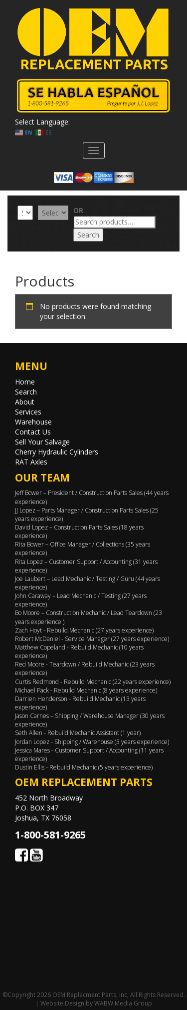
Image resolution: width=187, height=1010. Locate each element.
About (24, 401)
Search (88, 235)
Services (28, 411)
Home (25, 381)
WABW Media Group (123, 1003)
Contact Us (33, 431)
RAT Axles (31, 461)
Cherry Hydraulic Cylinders (56, 451)
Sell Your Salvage (42, 441)
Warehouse (33, 421)
